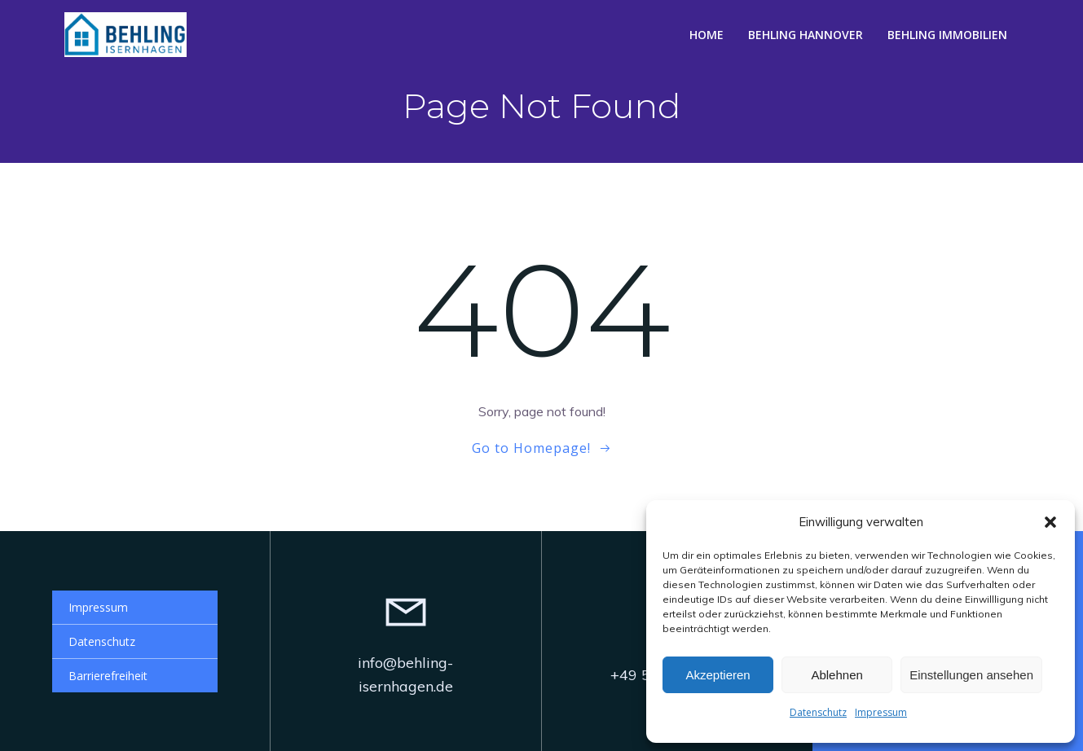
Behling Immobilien (947, 34)
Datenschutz (818, 712)
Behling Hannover (805, 34)
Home (706, 34)
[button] (1050, 522)
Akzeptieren (717, 675)
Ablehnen (836, 675)
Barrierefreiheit (107, 675)
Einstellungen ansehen (971, 675)
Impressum (881, 712)
